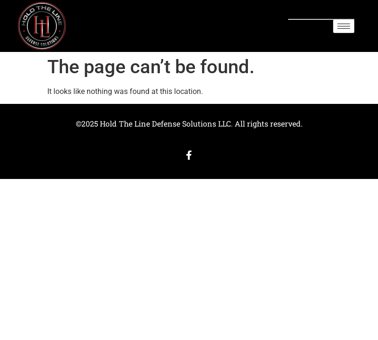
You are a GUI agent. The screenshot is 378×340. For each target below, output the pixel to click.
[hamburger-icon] (343, 26)
